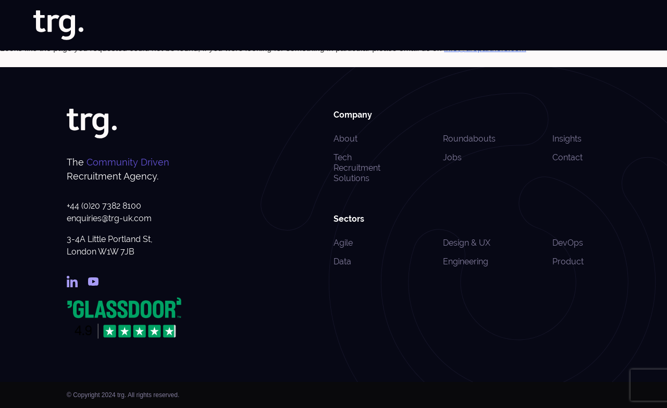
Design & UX (466, 243)
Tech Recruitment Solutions (357, 167)
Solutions (363, 25)
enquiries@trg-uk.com (109, 218)
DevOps (567, 243)
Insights (523, 25)
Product (568, 261)
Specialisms (416, 25)
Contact (620, 25)
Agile (343, 243)
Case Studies (475, 25)
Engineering (465, 261)
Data (342, 261)
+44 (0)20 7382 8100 (104, 206)
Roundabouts (571, 25)
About (296, 25)
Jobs (327, 25)
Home (264, 25)
